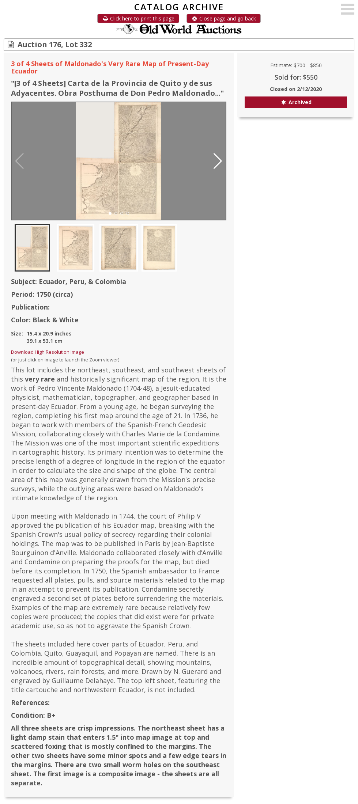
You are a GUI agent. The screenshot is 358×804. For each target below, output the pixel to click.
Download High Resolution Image (47, 352)
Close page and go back (223, 18)
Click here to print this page (138, 18)
